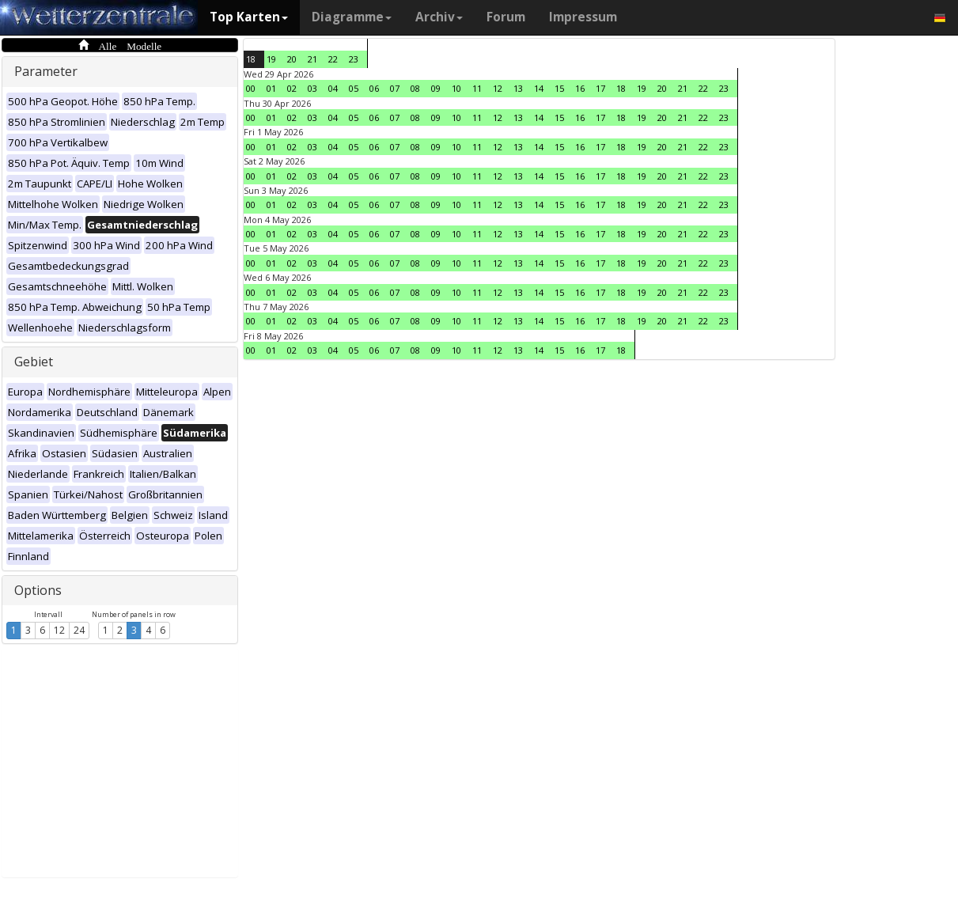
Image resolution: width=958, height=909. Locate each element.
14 (538, 88)
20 (292, 59)
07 (394, 88)
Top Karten (249, 17)
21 (312, 59)
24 (79, 630)
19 (271, 59)
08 (415, 88)
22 (333, 59)
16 (580, 88)
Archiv (439, 17)
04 (333, 88)
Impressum (583, 17)
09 (436, 88)
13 (518, 88)
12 (59, 630)
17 (600, 88)
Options (38, 590)
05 (353, 88)
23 (353, 59)
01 (271, 88)
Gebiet (33, 361)
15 (559, 88)
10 (456, 88)
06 (374, 88)
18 (251, 59)
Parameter (46, 71)
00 (251, 88)
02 (292, 88)
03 (312, 88)
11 (477, 88)
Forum (506, 17)
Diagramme (352, 17)
